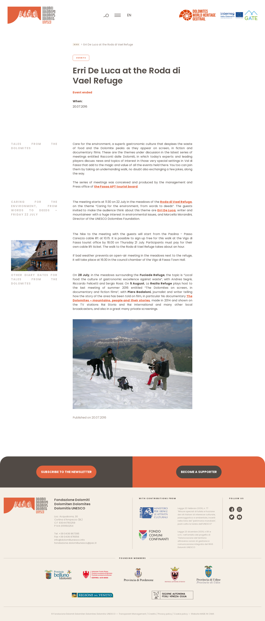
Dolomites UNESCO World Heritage (31, 15)
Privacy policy (165, 613)
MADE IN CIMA (207, 613)
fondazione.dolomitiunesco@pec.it (75, 543)
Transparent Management (132, 613)
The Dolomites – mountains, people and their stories (132, 298)
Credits (152, 613)
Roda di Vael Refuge (176, 202)
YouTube (239, 517)
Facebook (231, 509)
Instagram (239, 509)
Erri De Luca (166, 210)
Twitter (231, 517)
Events (81, 57)
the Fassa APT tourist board (116, 186)
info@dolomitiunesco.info (69, 540)
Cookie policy (181, 613)
